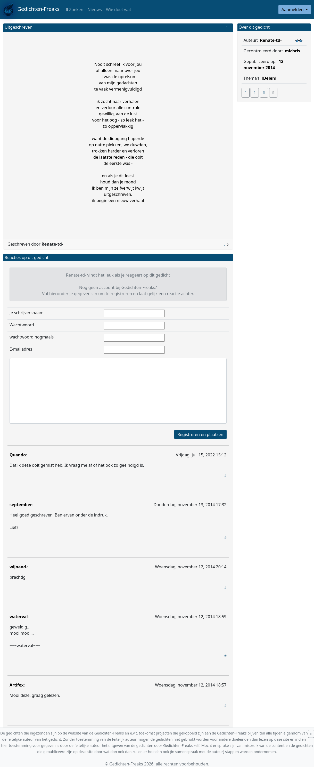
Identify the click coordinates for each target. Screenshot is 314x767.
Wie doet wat (118, 9)
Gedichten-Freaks (31, 9)
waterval (19, 616)
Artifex (17, 685)
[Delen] (269, 78)
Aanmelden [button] (293, 9)
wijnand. (18, 567)
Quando (18, 455)
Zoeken (74, 9)
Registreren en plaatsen (200, 434)
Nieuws (94, 9)
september (21, 504)
